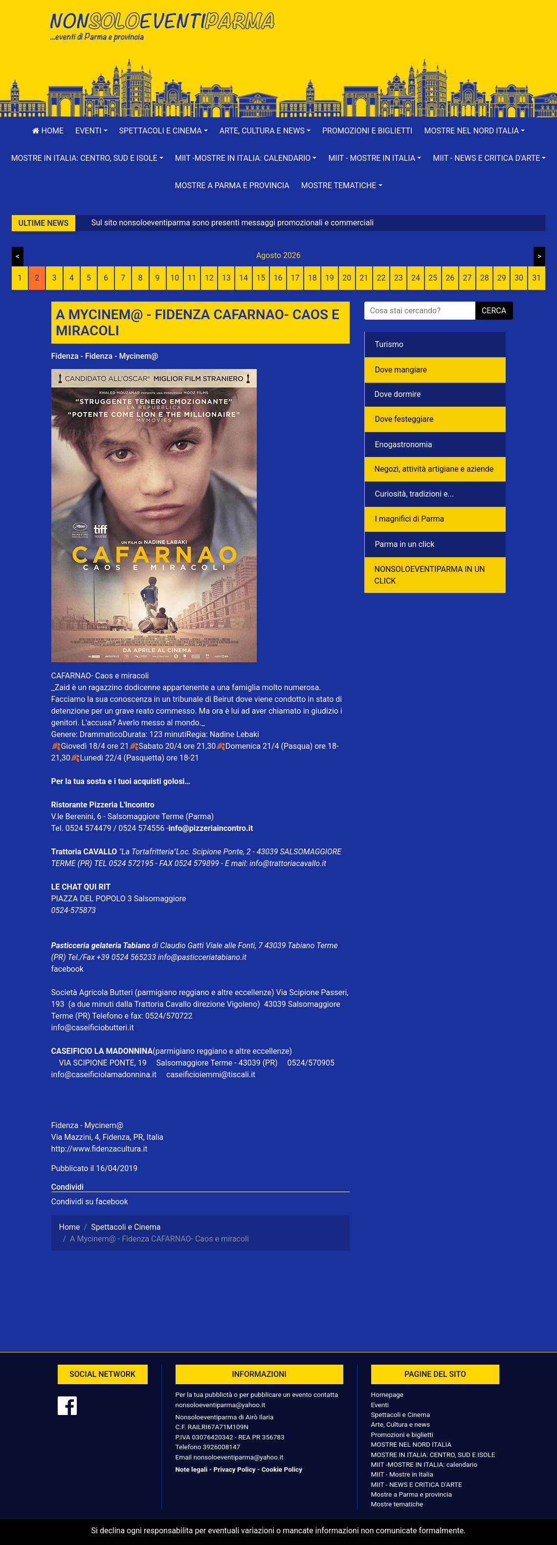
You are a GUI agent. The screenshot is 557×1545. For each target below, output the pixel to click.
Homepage (387, 1394)
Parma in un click (405, 544)
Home (48, 130)
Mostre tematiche (397, 1504)
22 (381, 278)
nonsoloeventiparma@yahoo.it (221, 1405)
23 (398, 278)
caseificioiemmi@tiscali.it (210, 1074)
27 (467, 278)
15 (260, 278)
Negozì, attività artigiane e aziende (434, 469)
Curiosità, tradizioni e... (414, 494)
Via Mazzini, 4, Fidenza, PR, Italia (107, 1137)
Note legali (192, 1469)
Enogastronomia (403, 444)
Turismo (389, 344)
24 (415, 278)
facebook (67, 969)
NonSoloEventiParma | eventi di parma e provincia (161, 28)
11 (191, 278)
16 (277, 278)
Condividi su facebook (89, 1201)
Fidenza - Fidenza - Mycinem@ (104, 356)
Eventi (380, 1405)
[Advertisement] (396, 39)
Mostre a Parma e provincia (232, 185)
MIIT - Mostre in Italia (402, 1474)
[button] (91, 131)
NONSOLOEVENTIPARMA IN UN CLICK (430, 575)
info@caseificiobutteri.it (92, 1027)
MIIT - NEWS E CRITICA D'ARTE (416, 1484)
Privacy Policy (234, 1469)
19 (329, 278)
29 (501, 278)
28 (484, 278)
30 (518, 278)
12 (209, 278)
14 (243, 278)
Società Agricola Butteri (92, 992)
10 (174, 278)
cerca (494, 310)
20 (346, 278)
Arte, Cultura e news (400, 1424)
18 (312, 278)
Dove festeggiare (404, 419)
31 (536, 278)
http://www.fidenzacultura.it (99, 1148)
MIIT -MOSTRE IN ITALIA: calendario (424, 1464)
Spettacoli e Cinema (400, 1414)
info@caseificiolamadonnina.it (104, 1074)
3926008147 (221, 1447)
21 (363, 278)
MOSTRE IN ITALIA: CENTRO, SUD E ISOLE (433, 1454)
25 (432, 278)
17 (295, 278)
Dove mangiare (401, 369)
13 (226, 278)
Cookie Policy (282, 1469)
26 (450, 278)
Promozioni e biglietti (367, 130)
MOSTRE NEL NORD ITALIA (411, 1444)
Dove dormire (398, 394)
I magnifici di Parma (410, 518)
